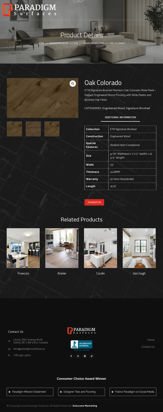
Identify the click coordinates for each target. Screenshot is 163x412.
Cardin (100, 273)
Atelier (61, 273)
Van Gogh (139, 273)
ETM (76, 43)
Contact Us (94, 202)
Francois (23, 273)
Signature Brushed (93, 43)
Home (41, 43)
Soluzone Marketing (85, 405)
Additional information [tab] (120, 117)
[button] (73, 83)
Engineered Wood (58, 43)
